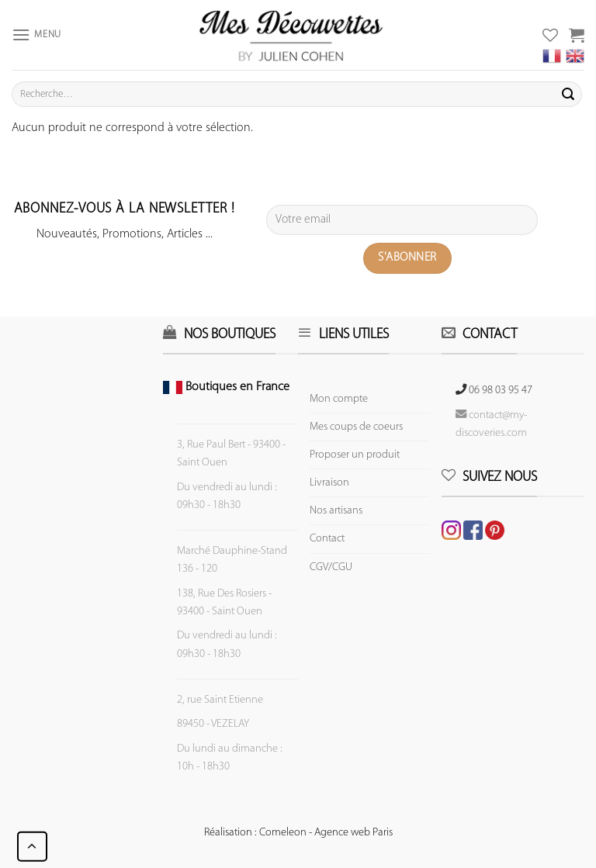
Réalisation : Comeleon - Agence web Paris (298, 833)
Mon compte (339, 399)
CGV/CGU (331, 567)
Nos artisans (336, 511)
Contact (327, 539)
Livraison (329, 483)
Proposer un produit (355, 455)
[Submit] (568, 94)
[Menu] (36, 35)
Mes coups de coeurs (356, 427)
